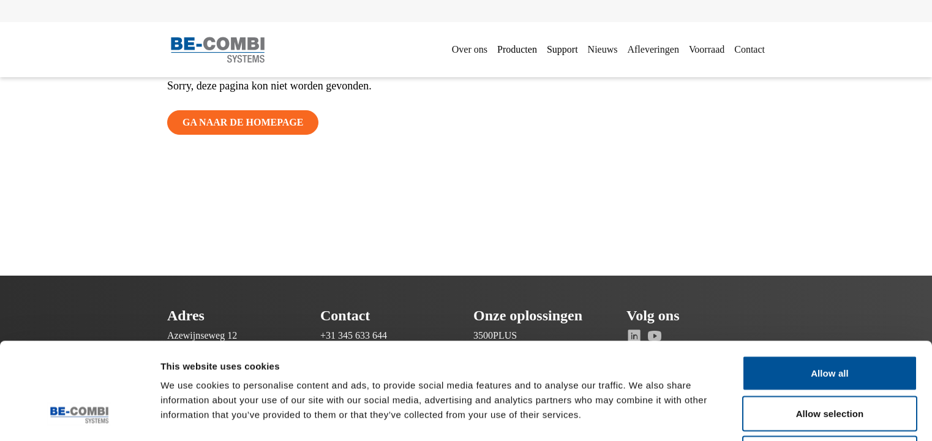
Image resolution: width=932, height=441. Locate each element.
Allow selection (830, 330)
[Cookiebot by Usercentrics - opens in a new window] (79, 417)
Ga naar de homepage (242, 122)
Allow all (830, 290)
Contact (749, 49)
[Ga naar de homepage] (218, 50)
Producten (517, 49)
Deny (829, 370)
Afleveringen (652, 49)
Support (562, 49)
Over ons (469, 49)
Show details (642, 417)
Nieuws (603, 49)
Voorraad (706, 49)
